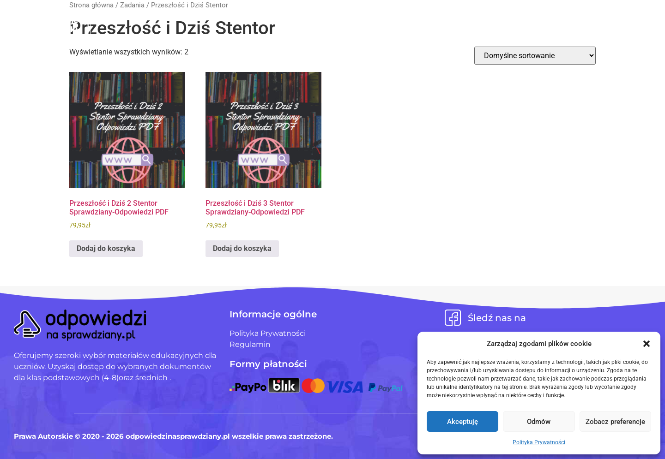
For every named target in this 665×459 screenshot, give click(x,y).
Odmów (538, 421)
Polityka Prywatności (539, 442)
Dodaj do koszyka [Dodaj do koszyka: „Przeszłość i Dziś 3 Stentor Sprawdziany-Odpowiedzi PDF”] (242, 248)
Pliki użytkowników (346, 18)
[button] (646, 343)
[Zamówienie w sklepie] (535, 56)
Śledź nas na (497, 317)
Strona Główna (253, 18)
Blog (413, 18)
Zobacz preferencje (615, 421)
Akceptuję (462, 421)
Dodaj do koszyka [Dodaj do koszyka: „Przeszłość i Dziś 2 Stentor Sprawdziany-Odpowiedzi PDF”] (106, 248)
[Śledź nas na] (453, 318)
